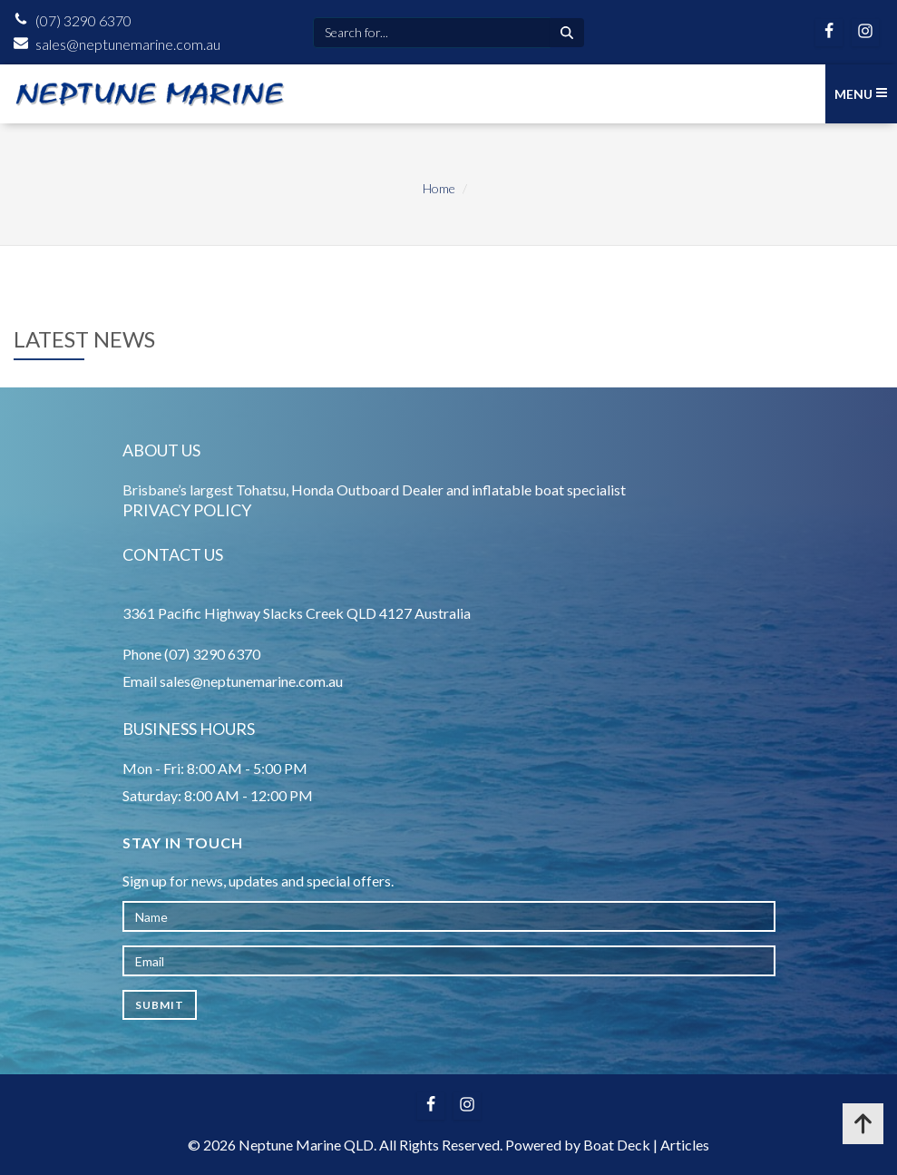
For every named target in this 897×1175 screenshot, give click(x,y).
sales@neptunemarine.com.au (127, 44)
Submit (159, 1005)
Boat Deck (616, 1144)
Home (439, 188)
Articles (684, 1144)
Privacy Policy (186, 510)
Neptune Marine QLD (306, 1144)
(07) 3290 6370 (83, 20)
